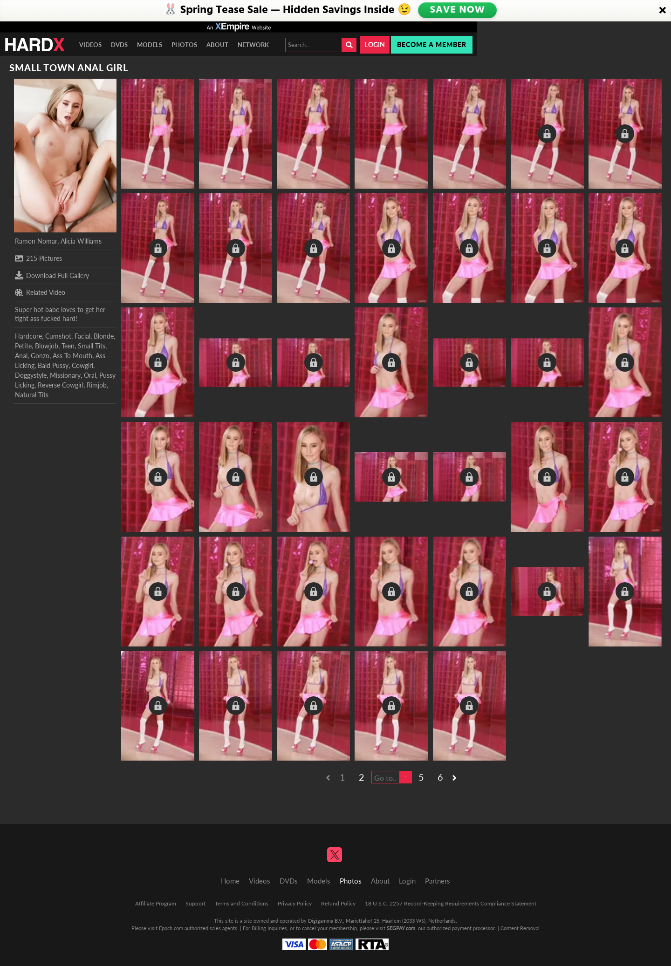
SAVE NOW (457, 10)
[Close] (662, 11)
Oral (90, 375)
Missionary (65, 375)
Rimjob (97, 385)
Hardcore (28, 336)
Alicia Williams (81, 241)
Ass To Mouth (72, 356)
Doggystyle (31, 375)
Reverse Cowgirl (60, 385)
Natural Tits (31, 395)
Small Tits (91, 346)
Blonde (104, 336)
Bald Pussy (53, 365)
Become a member (431, 44)
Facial (82, 336)
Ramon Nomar (36, 241)
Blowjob (46, 346)
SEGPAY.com (401, 928)
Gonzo (40, 356)
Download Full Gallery (52, 275)
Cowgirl (82, 365)
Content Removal (520, 928)
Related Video (40, 292)
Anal (21, 356)
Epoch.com (171, 928)
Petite (23, 346)
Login (375, 44)
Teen (68, 346)
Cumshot (58, 336)
